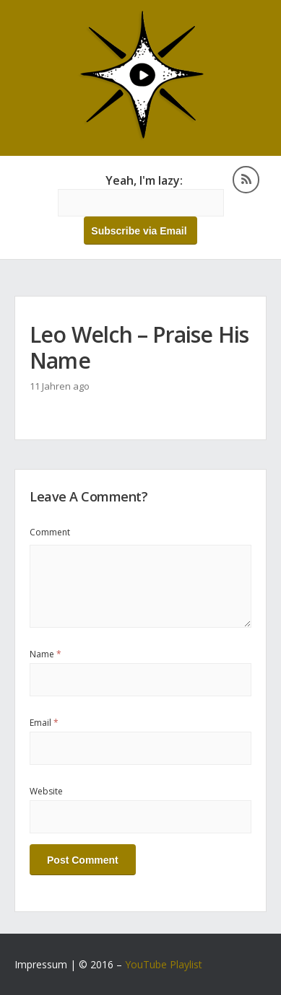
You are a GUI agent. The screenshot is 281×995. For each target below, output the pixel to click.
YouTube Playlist (163, 964)
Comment (50, 532)
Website (46, 791)
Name (45, 654)
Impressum (40, 964)
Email (44, 722)
